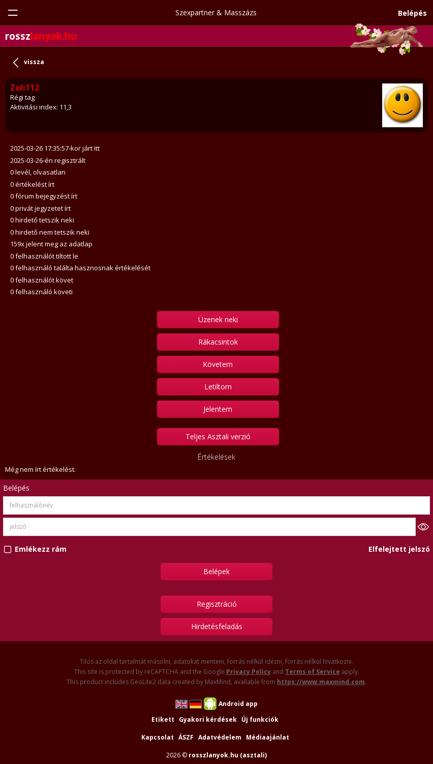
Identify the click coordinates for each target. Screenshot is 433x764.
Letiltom (218, 386)
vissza (34, 62)
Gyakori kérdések (208, 719)
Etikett (162, 719)
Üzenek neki (218, 319)
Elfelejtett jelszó (399, 549)
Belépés (412, 13)
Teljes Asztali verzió (218, 436)
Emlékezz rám (41, 549)
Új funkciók (260, 719)
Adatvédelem (219, 737)
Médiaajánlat (267, 737)
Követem (218, 364)
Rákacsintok (218, 342)
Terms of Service (312, 671)
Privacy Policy (248, 671)
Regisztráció (217, 604)
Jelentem (217, 409)
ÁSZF (186, 737)
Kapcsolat (157, 737)
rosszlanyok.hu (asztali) (228, 755)
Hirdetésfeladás (216, 626)
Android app (238, 703)
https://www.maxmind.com (321, 681)
